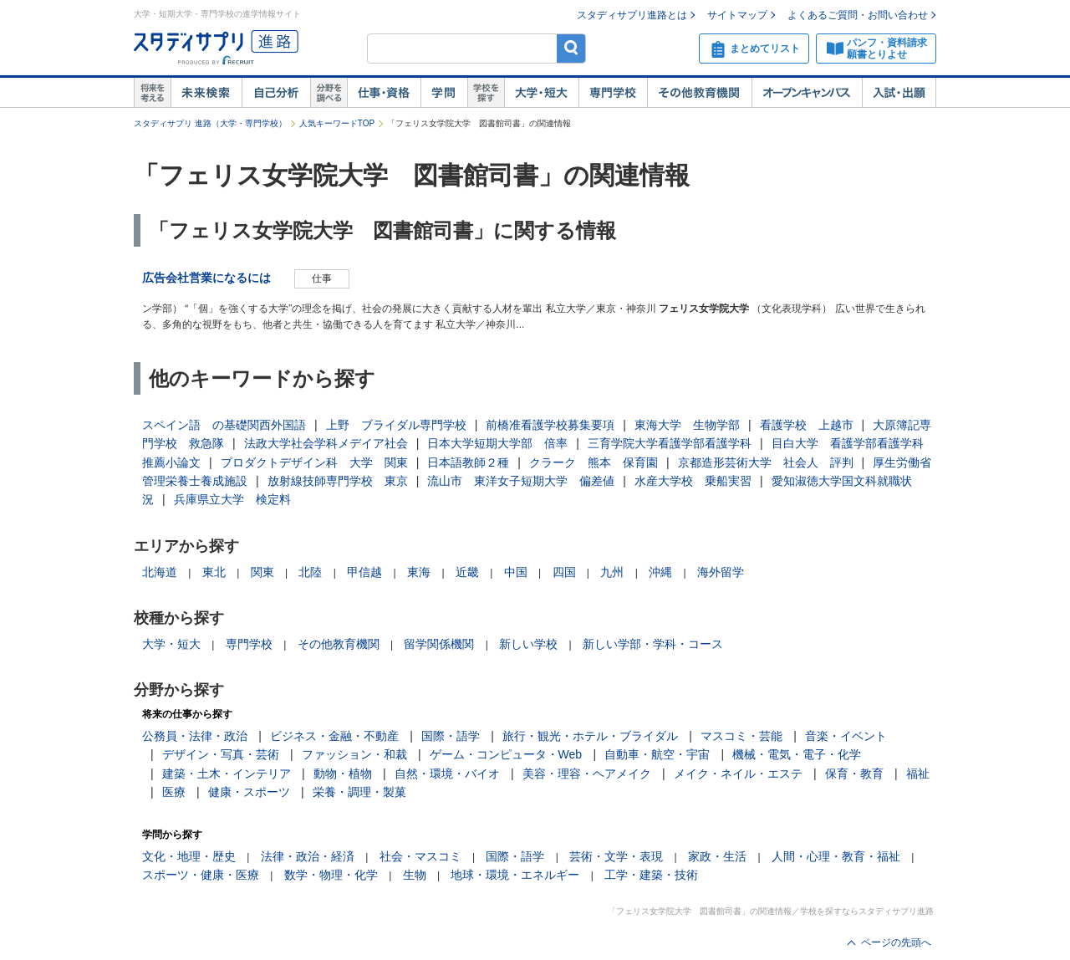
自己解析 (276, 93)
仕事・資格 (383, 93)
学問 (443, 93)
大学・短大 (541, 93)
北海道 (159, 572)
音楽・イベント (846, 736)
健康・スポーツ (249, 792)
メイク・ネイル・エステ (738, 773)
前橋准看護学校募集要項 (550, 424)
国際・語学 (450, 736)
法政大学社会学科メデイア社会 (326, 443)
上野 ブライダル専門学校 (396, 424)
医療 (174, 792)
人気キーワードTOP (336, 123)
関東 (262, 572)
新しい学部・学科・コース (653, 644)
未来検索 (206, 93)
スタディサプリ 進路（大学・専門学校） (210, 123)
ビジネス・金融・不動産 (334, 736)
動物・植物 (342, 773)
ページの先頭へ (896, 942)
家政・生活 (717, 856)
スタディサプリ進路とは (632, 15)
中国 (515, 572)
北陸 (310, 572)
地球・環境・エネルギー (515, 874)
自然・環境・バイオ (447, 773)
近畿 (467, 572)
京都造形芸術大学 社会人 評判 (765, 462)
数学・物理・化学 (331, 874)
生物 (414, 874)
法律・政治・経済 (307, 856)
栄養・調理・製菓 (359, 792)
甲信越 (364, 572)
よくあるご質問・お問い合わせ (857, 15)
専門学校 (612, 93)
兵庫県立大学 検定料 (232, 499)
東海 (419, 572)
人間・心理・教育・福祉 (836, 856)
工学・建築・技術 (651, 874)
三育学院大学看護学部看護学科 (670, 443)
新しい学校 (528, 644)
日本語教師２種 (468, 462)
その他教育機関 (699, 93)
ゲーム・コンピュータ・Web (506, 754)
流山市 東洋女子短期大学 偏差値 (520, 481)
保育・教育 (854, 773)
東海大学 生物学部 (687, 424)
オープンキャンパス (807, 93)
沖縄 (660, 572)
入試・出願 (899, 93)
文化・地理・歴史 (189, 856)
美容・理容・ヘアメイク (586, 773)
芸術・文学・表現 (616, 856)
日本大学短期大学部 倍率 (497, 443)
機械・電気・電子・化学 (796, 754)
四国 (564, 572)
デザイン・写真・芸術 (220, 754)
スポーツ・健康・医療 (200, 874)
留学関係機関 (439, 644)
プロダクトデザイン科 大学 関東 (314, 462)
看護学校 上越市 (806, 424)
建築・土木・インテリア (226, 773)
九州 (612, 572)
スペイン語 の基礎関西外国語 (224, 424)
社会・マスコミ (420, 856)
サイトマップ (737, 15)
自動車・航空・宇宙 (657, 754)
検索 (571, 48)
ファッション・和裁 (354, 754)
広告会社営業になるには (206, 277)
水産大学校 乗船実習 (693, 481)
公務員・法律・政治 (194, 736)
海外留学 (720, 572)
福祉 (918, 773)
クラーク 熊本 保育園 (593, 462)
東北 (214, 572)
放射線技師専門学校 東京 (338, 481)
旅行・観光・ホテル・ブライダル (590, 736)
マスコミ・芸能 (741, 736)
